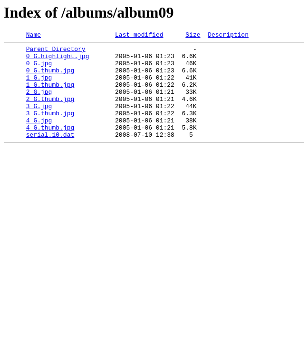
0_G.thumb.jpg (50, 77)
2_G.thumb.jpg (50, 111)
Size (192, 35)
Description (228, 35)
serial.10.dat (50, 154)
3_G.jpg (39, 120)
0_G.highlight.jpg (57, 60)
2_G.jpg (39, 103)
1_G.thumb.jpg (50, 94)
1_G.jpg (39, 85)
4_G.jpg (39, 137)
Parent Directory (56, 51)
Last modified (139, 35)
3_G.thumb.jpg (50, 128)
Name (33, 35)
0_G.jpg (39, 68)
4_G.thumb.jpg (50, 145)
